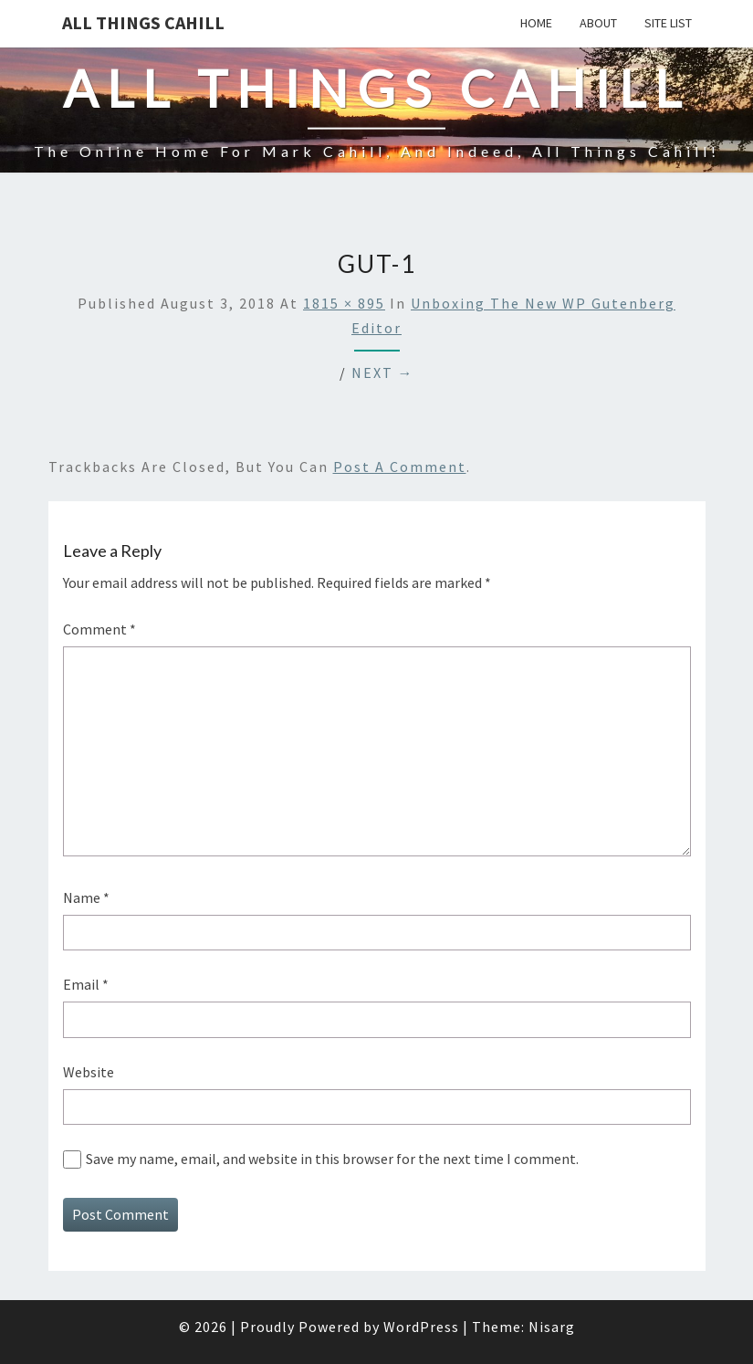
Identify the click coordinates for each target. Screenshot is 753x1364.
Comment (99, 629)
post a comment (399, 466)
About (598, 23)
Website (88, 1072)
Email (86, 984)
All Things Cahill (143, 22)
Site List (668, 23)
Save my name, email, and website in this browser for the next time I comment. (332, 1158)
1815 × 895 (344, 303)
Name (86, 897)
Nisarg (551, 1326)
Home (536, 23)
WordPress (421, 1326)
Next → (382, 372)
